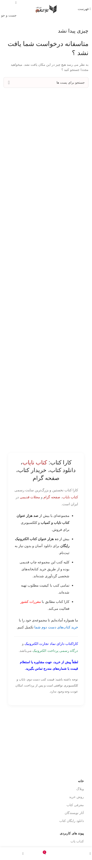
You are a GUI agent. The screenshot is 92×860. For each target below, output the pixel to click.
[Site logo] (46, 9)
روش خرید (76, 797)
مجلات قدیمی (30, 497)
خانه (81, 781)
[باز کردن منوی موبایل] (84, 9)
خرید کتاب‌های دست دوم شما (56, 627)
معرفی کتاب (75, 805)
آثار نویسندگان (74, 813)
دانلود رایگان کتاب (71, 821)
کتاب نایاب (70, 497)
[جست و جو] (46, 82)
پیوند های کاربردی (72, 833)
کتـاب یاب (77, 841)
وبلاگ (80, 789)
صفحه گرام (51, 497)
